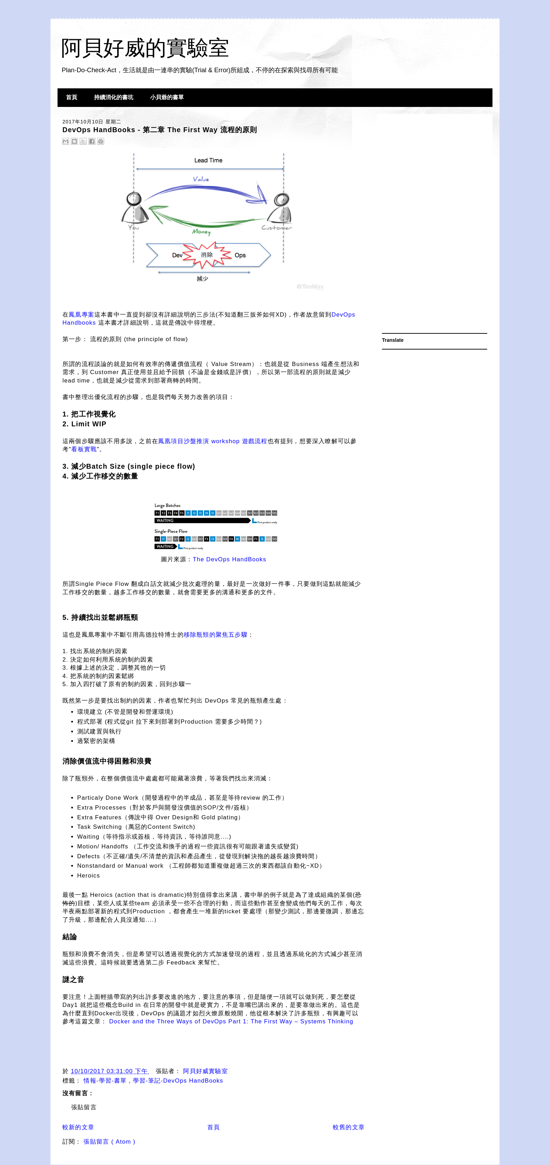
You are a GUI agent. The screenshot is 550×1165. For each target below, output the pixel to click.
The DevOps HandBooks (230, 559)
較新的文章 (78, 1127)
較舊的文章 (349, 1127)
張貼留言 (84, 1107)
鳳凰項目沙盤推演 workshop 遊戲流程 (213, 441)
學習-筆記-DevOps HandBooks (178, 1080)
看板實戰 (84, 449)
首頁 (71, 97)
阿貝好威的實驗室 (145, 48)
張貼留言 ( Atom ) (109, 1141)
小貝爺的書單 (167, 97)
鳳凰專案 (81, 314)
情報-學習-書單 (106, 1080)
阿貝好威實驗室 (205, 1071)
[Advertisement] (434, 224)
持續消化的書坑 (113, 97)
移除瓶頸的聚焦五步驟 (216, 634)
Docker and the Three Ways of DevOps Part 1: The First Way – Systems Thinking (231, 1021)
